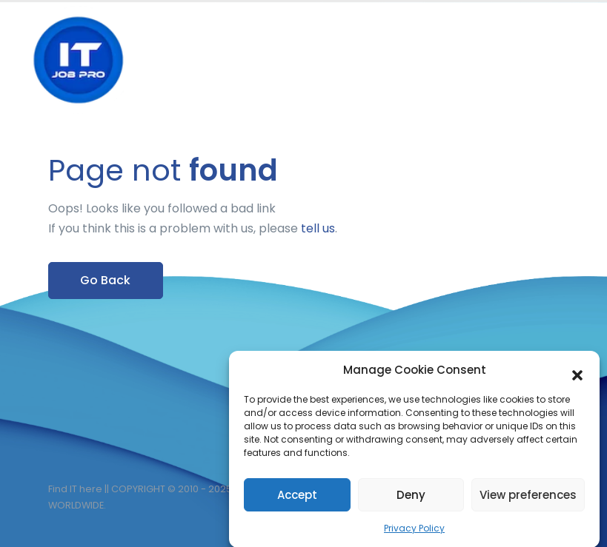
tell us (318, 228)
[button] (577, 373)
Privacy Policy (414, 531)
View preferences (528, 497)
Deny (411, 497)
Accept (297, 497)
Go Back (105, 280)
